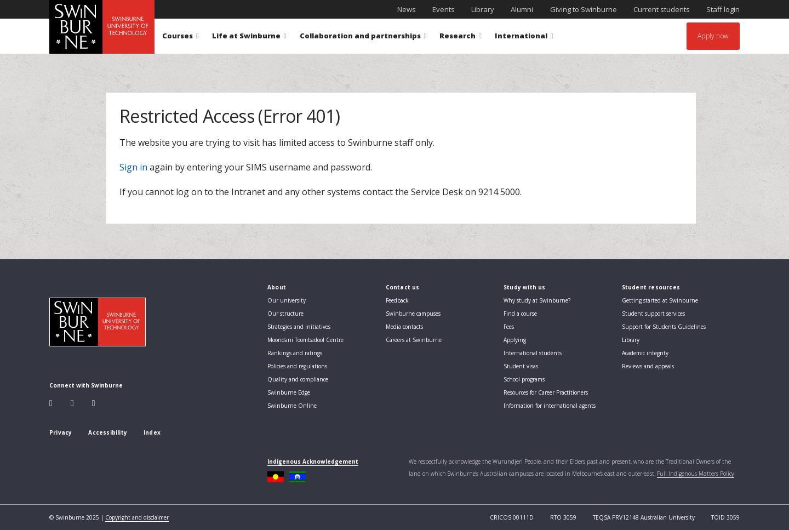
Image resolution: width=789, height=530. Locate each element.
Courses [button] (180, 37)
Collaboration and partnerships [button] (363, 37)
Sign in (133, 167)
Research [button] (460, 37)
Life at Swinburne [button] (249, 37)
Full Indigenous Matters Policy (695, 473)
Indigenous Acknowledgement (312, 461)
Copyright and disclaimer (137, 517)
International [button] (524, 37)
